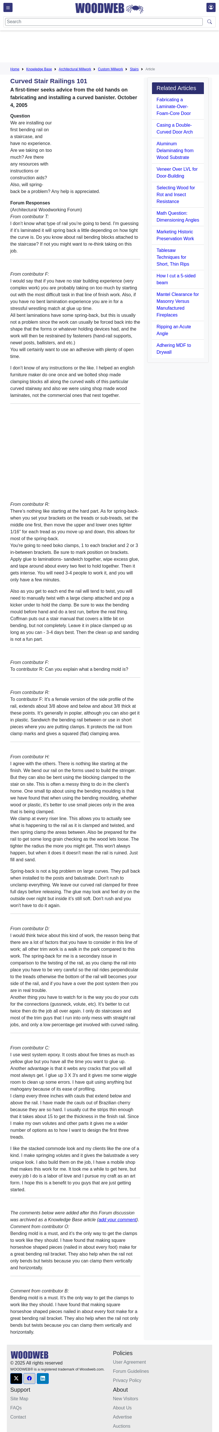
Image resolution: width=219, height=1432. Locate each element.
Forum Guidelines (131, 1371)
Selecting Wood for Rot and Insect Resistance (176, 194)
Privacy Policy (127, 1380)
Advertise (122, 1417)
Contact (18, 1417)
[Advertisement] (114, 47)
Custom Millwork (110, 69)
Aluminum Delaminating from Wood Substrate (175, 150)
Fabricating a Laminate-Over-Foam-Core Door (174, 106)
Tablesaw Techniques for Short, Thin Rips (173, 257)
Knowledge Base (39, 69)
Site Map (19, 1398)
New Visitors (125, 1398)
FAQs (16, 1407)
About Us (122, 1407)
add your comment (118, 1219)
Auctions (121, 1426)
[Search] (104, 22)
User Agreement (129, 1362)
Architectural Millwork (75, 69)
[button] (16, 1378)
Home (14, 69)
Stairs (134, 69)
